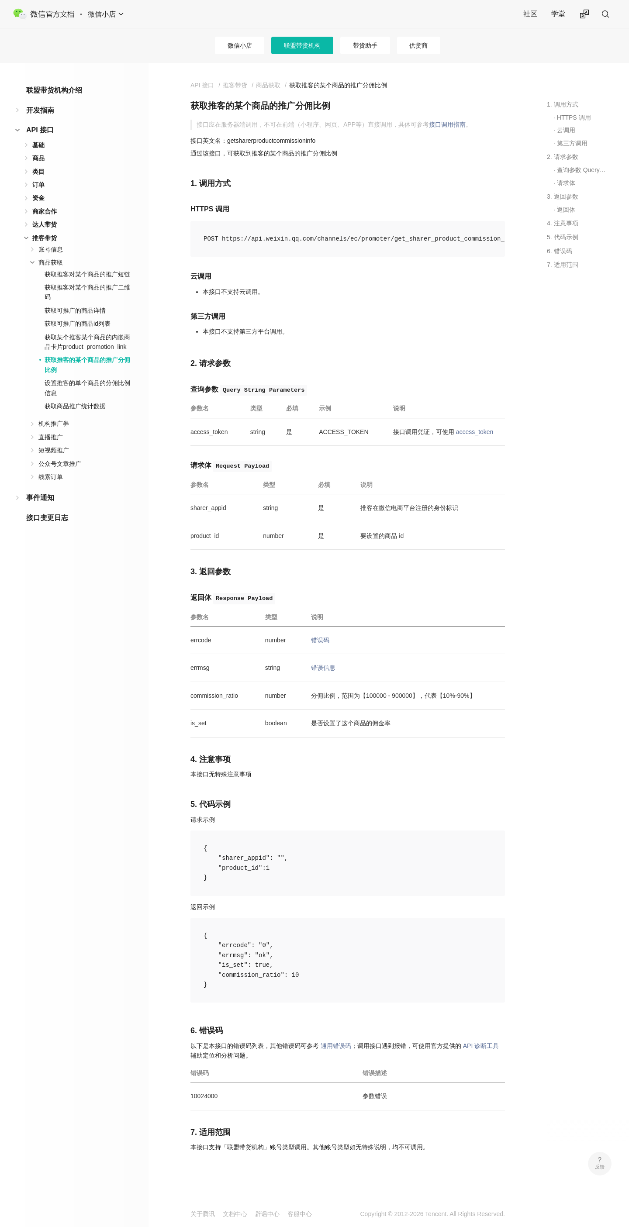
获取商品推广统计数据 (75, 406)
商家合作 (44, 211)
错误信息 (323, 667)
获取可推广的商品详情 (75, 310)
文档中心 (235, 1213)
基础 (38, 144)
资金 (38, 197)
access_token (475, 431)
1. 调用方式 (562, 104)
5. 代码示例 (562, 237)
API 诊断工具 (481, 1045)
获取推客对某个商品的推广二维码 (87, 292)
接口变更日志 (47, 517)
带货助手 (365, 45)
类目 (38, 171)
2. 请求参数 (562, 156)
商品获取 (50, 262)
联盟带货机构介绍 (54, 90)
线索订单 (50, 476)
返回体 (566, 209)
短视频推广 (53, 450)
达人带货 (44, 224)
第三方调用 (572, 143)
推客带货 (44, 237)
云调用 (566, 130)
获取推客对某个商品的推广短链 (87, 274)
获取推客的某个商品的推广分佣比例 (87, 364)
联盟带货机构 (302, 45)
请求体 (566, 182)
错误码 (320, 640)
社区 (530, 13)
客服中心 (299, 1213)
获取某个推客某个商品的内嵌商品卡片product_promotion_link (87, 342)
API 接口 (40, 130)
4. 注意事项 (562, 223)
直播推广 (50, 437)
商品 (38, 158)
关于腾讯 (202, 1213)
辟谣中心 (267, 1213)
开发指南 (40, 110)
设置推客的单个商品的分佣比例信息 (87, 387)
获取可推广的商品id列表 (78, 323)
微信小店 (240, 45)
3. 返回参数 (562, 196)
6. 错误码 (559, 251)
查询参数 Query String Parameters (582, 169)
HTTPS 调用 (574, 117)
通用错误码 (336, 1045)
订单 (38, 184)
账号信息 (50, 249)
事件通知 (40, 497)
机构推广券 (53, 423)
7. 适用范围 (562, 264)
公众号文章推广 (59, 463)
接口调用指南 (447, 124)
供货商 (418, 45)
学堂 (558, 13)
